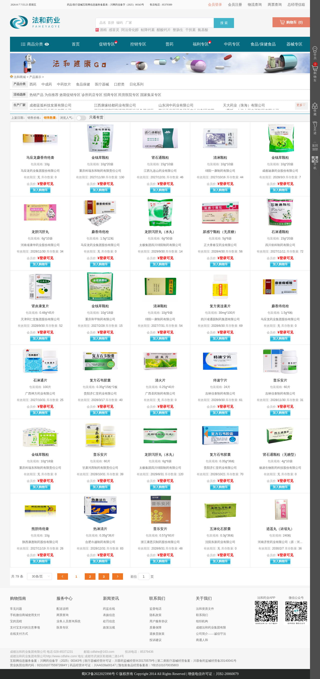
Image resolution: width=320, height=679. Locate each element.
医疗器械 (102, 84)
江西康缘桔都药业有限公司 (115, 105)
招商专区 (111, 95)
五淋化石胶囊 (220, 529)
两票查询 (275, 4)
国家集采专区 (150, 95)
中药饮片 (64, 84)
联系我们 (202, 615)
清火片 (160, 380)
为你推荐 (51, 95)
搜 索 (224, 23)
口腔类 (119, 84)
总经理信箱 (296, 4)
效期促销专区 (70, 95)
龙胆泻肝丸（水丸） (160, 232)
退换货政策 (157, 634)
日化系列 (137, 84)
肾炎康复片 (40, 306)
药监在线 (109, 608)
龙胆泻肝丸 (40, 232)
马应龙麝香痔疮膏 (40, 158)
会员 (315, 53)
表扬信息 (109, 615)
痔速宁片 (220, 380)
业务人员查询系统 (68, 621)
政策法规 (109, 627)
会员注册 (235, 4)
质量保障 (156, 627)
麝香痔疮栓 (100, 232)
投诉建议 (156, 640)
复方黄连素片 (220, 306)
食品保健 (83, 84)
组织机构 (202, 621)
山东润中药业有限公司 (176, 105)
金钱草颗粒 (100, 158)
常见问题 (16, 608)
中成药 (47, 84)
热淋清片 (100, 529)
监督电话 (156, 608)
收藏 (315, 109)
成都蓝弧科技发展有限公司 (51, 105)
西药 (33, 84)
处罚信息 (109, 621)
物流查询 (255, 4)
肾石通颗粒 (160, 158)
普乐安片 (280, 380)
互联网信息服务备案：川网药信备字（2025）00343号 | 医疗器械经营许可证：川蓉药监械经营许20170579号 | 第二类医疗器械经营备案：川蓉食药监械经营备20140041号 (123, 660)
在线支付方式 (19, 634)
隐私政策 (156, 615)
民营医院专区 (128, 95)
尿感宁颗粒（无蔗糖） (220, 232)
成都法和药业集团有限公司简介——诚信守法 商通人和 (211, 634)
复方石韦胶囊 (100, 380)
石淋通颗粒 (280, 232)
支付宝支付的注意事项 (25, 627)
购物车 (315, 72)
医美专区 (62, 627)
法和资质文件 (205, 608)
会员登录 (215, 4)
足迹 (315, 128)
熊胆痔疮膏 (40, 529)
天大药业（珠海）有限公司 (244, 105)
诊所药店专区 (92, 95)
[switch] (89, 118)
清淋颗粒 (220, 158)
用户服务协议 (159, 621)
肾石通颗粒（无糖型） (280, 454)
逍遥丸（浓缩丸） (280, 529)
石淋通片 (40, 380)
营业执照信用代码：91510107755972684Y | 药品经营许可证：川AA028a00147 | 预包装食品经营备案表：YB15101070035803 (94, 665)
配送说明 (62, 608)
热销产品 (37, 95)
